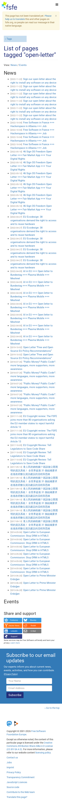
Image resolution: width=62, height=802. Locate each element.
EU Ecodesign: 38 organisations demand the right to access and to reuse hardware (33, 220)
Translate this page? (17, 797)
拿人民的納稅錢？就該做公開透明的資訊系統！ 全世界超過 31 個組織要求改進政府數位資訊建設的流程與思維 (34, 470)
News (14, 65)
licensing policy (43, 752)
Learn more (15, 643)
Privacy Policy (14, 772)
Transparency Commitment (21, 777)
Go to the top (53, 708)
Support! (14, 636)
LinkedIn (14, 631)
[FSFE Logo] (9, 6)
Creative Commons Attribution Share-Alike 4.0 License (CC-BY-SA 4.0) (30, 746)
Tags (9, 38)
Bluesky (33, 620)
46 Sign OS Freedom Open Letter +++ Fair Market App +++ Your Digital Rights (31, 155)
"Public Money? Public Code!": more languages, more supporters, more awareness (33, 365)
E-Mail (33, 631)
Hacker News (14, 626)
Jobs (9, 762)
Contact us (12, 757)
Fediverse (14, 620)
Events (23, 65)
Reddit (33, 626)
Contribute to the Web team (21, 792)
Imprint (10, 767)
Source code (13, 787)
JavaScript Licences (17, 782)
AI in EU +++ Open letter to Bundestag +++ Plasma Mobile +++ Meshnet (31, 275)
